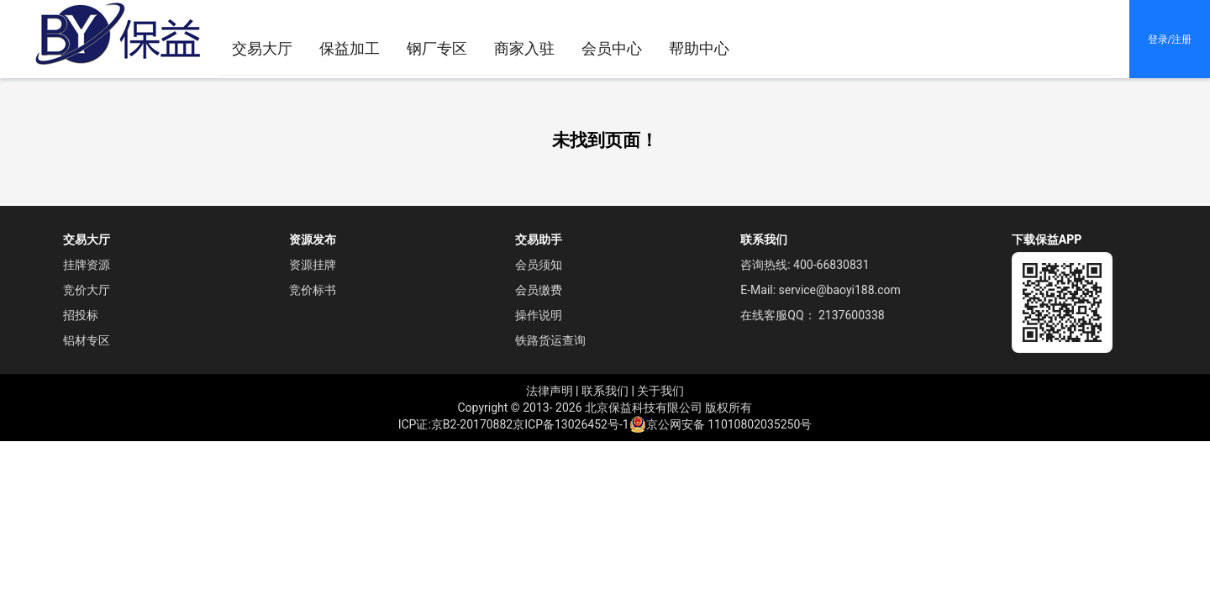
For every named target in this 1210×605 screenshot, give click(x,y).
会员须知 (538, 264)
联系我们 (605, 390)
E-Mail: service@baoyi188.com (820, 290)
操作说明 (538, 315)
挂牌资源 (86, 264)
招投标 (80, 315)
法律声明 (549, 390)
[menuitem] (524, 49)
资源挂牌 (312, 264)
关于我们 (660, 390)
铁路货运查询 (550, 340)
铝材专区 (86, 340)
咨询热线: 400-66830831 (804, 264)
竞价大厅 (86, 290)
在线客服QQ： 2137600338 (812, 315)
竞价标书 (312, 290)
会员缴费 (538, 290)
